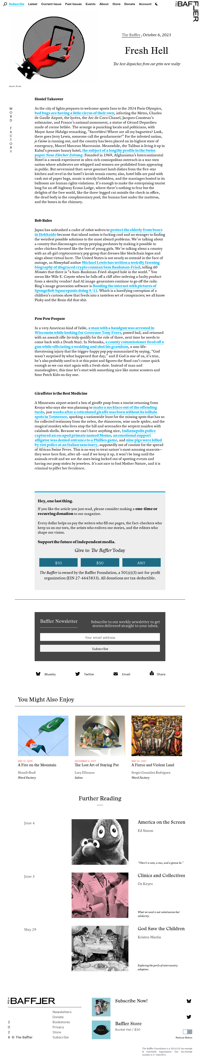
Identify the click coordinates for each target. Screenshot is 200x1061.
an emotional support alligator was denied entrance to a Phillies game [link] (93, 438)
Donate (129, 4)
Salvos (79, 778)
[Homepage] (187, 11)
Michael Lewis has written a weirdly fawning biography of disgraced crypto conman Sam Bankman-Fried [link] (97, 265)
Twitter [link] (89, 673)
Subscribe (16, 4)
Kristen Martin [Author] (149, 937)
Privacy (58, 1026)
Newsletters (62, 1011)
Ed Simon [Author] (145, 830)
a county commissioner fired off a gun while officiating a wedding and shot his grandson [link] (99, 344)
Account (145, 4)
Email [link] (126, 673)
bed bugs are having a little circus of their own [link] (74, 113)
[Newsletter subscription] (100, 648)
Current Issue (51, 4)
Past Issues (73, 4)
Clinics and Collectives (161, 875)
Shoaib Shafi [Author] (27, 772)
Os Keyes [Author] (145, 883)
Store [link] (116, 4)
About (104, 4)
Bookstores (61, 1021)
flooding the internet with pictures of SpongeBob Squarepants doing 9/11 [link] (95, 288)
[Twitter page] (188, 1016)
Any (141, 562)
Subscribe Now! (131, 1001)
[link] (38, 673)
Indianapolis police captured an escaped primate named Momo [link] (95, 433)
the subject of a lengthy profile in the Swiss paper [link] (95, 152)
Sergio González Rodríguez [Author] (151, 772)
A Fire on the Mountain (37, 765)
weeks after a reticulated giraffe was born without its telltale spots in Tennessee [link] (96, 414)
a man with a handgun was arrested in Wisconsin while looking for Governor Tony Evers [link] (94, 330)
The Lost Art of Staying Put (97, 765)
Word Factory (27, 778)
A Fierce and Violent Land (153, 765)
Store (57, 1031)
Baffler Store (128, 1023)
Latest (32, 4)
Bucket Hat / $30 (127, 1029)
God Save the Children (161, 928)
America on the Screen (161, 822)
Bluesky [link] (50, 673)
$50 (100, 562)
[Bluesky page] (188, 1001)
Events (91, 4)
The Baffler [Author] (131, 34)
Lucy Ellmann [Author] (85, 772)
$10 (58, 562)
